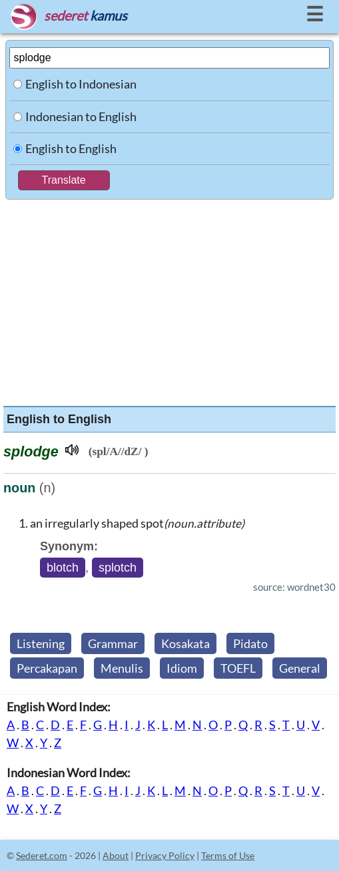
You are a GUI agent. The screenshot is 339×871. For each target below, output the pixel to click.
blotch (63, 567)
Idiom (182, 668)
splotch (118, 567)
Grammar (113, 643)
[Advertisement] (169, 299)
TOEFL (238, 668)
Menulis (122, 668)
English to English (71, 148)
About (116, 855)
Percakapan (47, 668)
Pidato (250, 643)
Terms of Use (227, 855)
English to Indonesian (81, 84)
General (299, 668)
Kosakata (185, 643)
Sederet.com (41, 855)
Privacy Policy (164, 855)
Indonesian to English (81, 116)
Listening (41, 643)
